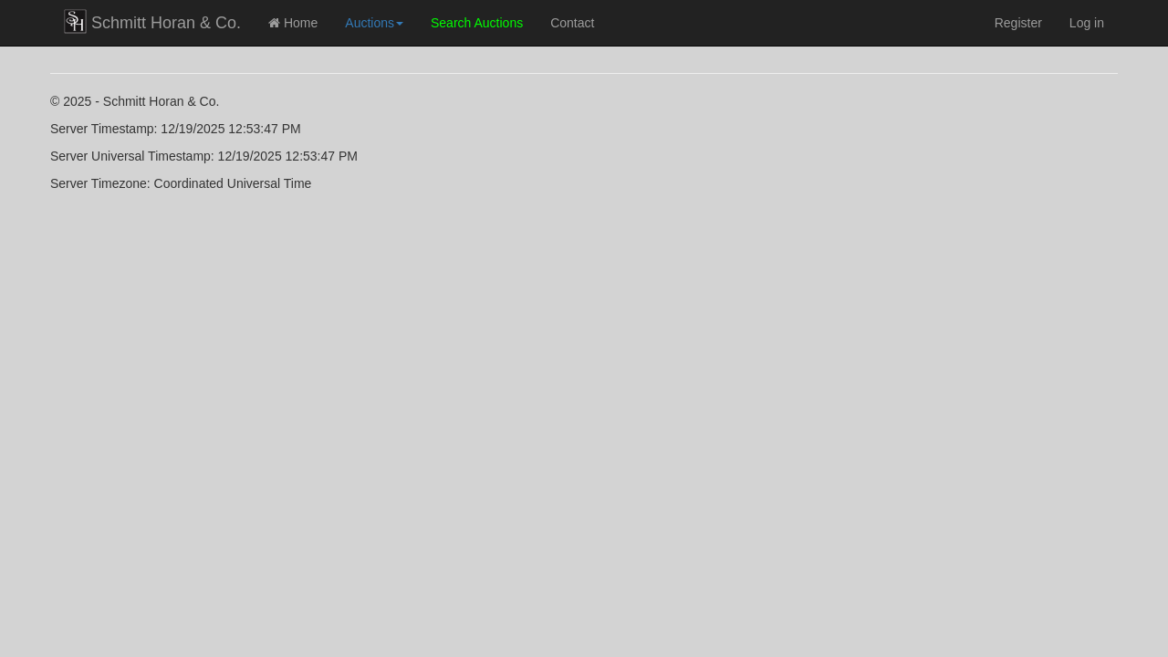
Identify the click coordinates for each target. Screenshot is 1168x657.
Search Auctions (477, 23)
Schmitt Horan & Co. (152, 21)
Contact (572, 23)
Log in (1086, 23)
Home (293, 23)
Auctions (374, 23)
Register (1018, 23)
